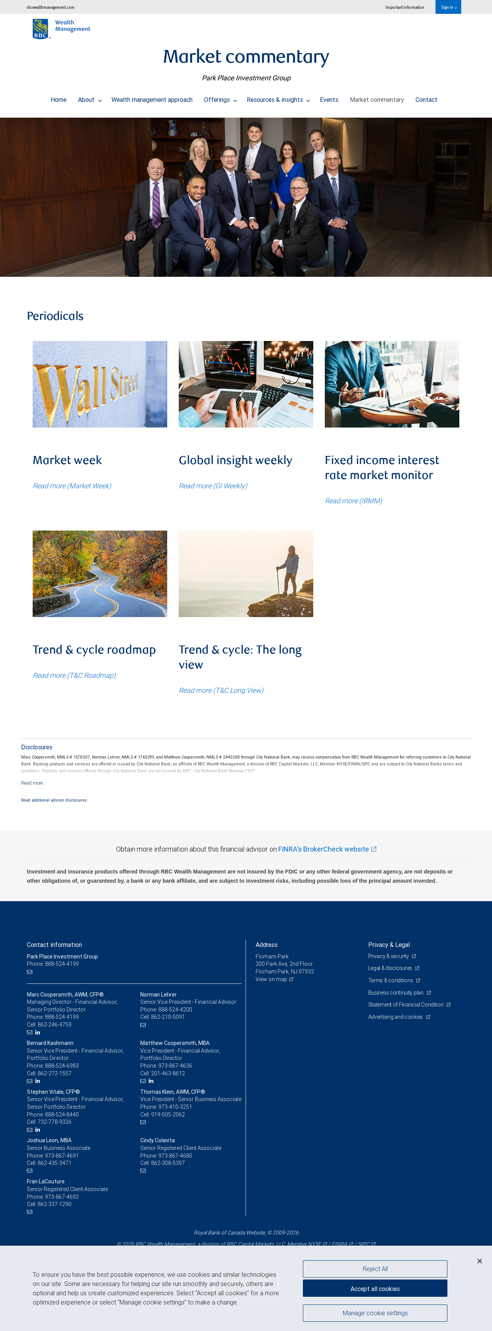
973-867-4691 (62, 1155)
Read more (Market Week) (72, 485)
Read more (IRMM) (353, 500)
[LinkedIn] (38, 1032)
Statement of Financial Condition (406, 1004)
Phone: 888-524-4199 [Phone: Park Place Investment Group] (53, 963)
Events (329, 97)
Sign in (449, 7)
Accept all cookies (375, 1289)
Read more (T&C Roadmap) (74, 675)
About (90, 97)
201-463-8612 (168, 1073)
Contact (426, 97)
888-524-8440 (62, 1114)
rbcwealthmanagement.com (51, 7)
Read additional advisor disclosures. (54, 800)
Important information (405, 7)
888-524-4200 (175, 1009)
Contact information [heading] (54, 944)
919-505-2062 (168, 1114)
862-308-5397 (168, 1163)
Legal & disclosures (390, 968)
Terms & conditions (391, 980)
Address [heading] (267, 944)
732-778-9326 (54, 1121)
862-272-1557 (54, 1073)
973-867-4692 (62, 1196)
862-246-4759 (54, 1024)
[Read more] (32, 783)
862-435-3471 (54, 1163)
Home (58, 97)
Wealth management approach (152, 97)
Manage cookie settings (375, 1313)
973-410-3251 (175, 1106)
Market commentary (377, 97)
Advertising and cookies (396, 1016)
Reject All (375, 1269)
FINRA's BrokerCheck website (323, 849)
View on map (271, 979)
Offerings (220, 97)
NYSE (314, 1244)
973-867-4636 (175, 1065)
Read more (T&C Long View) (221, 690)
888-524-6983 (62, 1065)
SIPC (363, 1244)
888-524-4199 (62, 1016)
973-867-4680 (175, 1155)
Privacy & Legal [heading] (389, 944)
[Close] (479, 1261)
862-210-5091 (168, 1016)
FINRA (339, 1244)
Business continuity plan (396, 992)
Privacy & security (389, 956)
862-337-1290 (54, 1204)
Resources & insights (278, 97)
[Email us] (30, 971)
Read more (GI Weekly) (213, 485)
